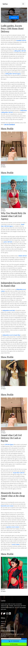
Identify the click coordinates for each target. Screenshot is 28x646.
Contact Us (14, 17)
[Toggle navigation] (23, 3)
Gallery (3, 623)
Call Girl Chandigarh (9, 124)
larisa (5, 4)
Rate (2, 625)
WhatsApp (14, 644)
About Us (3, 621)
